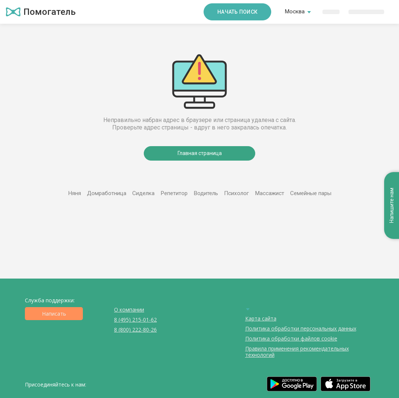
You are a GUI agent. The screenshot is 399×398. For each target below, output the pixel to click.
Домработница (106, 193)
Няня (74, 193)
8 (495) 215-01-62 (135, 319)
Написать (54, 313)
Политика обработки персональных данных (300, 328)
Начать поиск (237, 12)
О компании (129, 309)
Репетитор (174, 193)
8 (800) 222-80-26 (135, 329)
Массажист (269, 193)
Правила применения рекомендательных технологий (297, 351)
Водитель (206, 193)
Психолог (236, 193)
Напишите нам (392, 205)
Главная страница (200, 153)
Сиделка (143, 193)
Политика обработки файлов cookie (291, 338)
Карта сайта (260, 318)
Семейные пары (310, 193)
